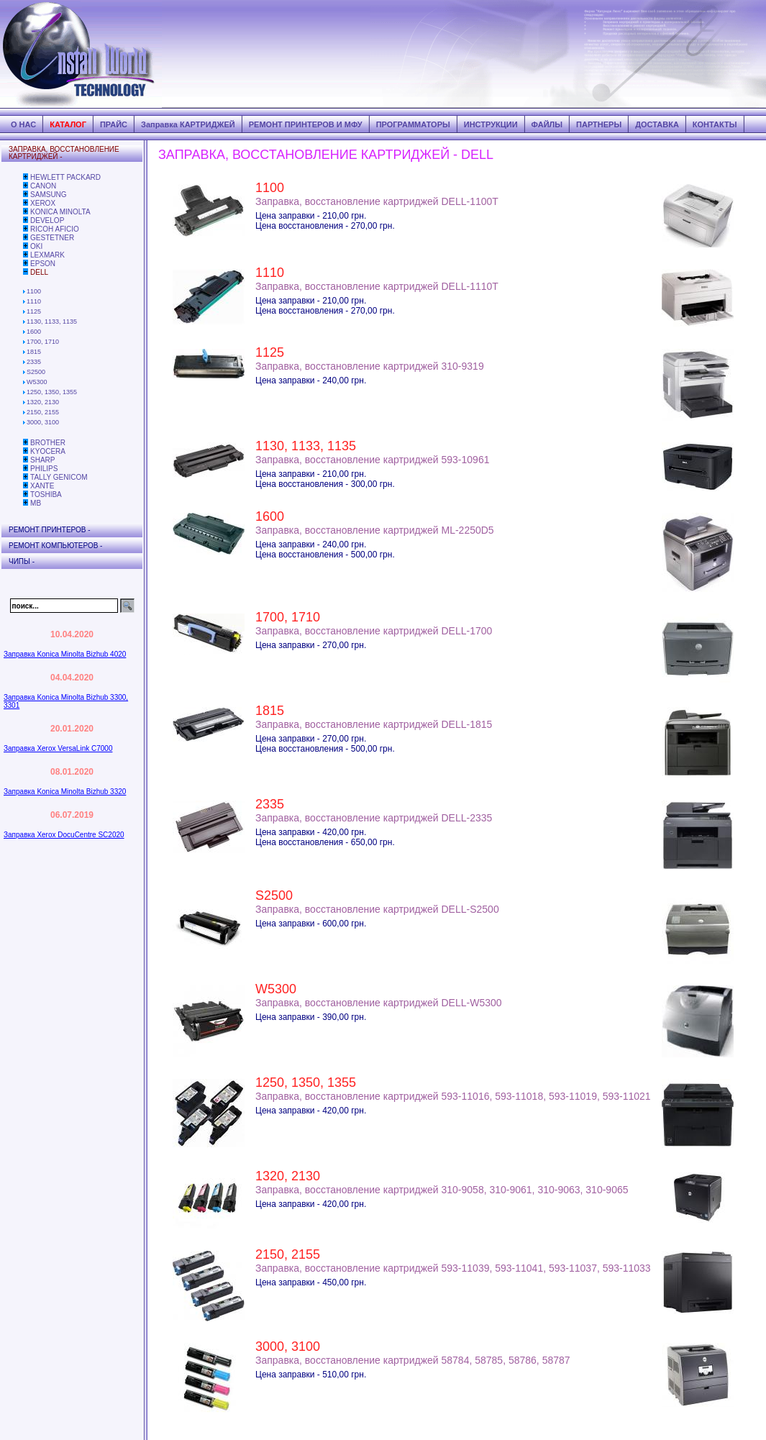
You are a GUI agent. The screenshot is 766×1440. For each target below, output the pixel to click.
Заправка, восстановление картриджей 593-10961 (372, 459)
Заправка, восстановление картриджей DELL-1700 (373, 631)
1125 (34, 311)
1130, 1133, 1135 (52, 321)
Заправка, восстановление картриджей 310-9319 (369, 366)
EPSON (42, 264)
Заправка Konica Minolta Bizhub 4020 (65, 654)
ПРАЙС (113, 124)
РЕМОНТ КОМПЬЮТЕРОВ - (55, 546)
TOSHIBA (46, 494)
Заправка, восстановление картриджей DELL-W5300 (378, 1002)
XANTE (42, 486)
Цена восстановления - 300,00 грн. (325, 484)
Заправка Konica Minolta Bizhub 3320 (65, 792)
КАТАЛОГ (68, 124)
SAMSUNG (48, 195)
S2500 (36, 371)
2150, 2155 (43, 412)
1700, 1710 (43, 341)
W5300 (37, 382)
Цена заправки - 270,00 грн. (310, 645)
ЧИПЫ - (22, 561)
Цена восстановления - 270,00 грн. (325, 226)
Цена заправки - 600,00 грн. (310, 924)
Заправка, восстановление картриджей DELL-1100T (376, 201)
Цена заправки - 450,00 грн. (310, 1282)
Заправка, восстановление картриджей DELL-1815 (373, 724)
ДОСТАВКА (657, 124)
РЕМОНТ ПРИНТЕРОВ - (50, 530)
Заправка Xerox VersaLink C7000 (58, 748)
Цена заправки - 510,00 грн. (310, 1375)
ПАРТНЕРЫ (598, 124)
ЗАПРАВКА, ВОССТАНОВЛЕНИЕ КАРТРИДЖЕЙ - (64, 152)
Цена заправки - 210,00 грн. (310, 216)
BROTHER (47, 443)
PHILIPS (44, 469)
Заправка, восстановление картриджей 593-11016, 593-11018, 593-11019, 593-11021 (453, 1096)
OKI (36, 246)
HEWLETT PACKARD (65, 177)
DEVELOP (47, 220)
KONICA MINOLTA (60, 212)
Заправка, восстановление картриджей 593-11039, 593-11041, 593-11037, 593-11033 (453, 1268)
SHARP (42, 460)
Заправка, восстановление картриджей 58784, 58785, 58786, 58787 (412, 1360)
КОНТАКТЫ (715, 124)
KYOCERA (47, 451)
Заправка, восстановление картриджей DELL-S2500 (377, 909)
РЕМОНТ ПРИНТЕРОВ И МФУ (306, 124)
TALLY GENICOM (58, 477)
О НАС (23, 124)
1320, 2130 (43, 402)
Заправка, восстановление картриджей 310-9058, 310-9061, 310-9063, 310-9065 (442, 1189)
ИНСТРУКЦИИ (491, 124)
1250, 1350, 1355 (52, 392)
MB (35, 503)
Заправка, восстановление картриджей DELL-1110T (376, 286)
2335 (34, 361)
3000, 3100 (43, 422)
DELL (39, 272)
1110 (34, 301)
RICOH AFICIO (54, 229)
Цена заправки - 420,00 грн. (310, 832)
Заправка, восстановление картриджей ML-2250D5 (374, 530)
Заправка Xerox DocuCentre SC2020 (64, 835)
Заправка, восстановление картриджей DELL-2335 (373, 818)
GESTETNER (52, 238)
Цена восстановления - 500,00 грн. (325, 555)
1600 (34, 331)
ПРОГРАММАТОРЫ (413, 124)
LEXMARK (47, 255)
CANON (43, 186)
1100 (34, 291)
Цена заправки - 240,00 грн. (310, 380)
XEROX (42, 203)
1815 (34, 351)
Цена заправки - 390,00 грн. (310, 1017)
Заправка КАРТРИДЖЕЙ (188, 124)
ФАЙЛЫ (547, 124)
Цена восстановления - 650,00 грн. (325, 842)
